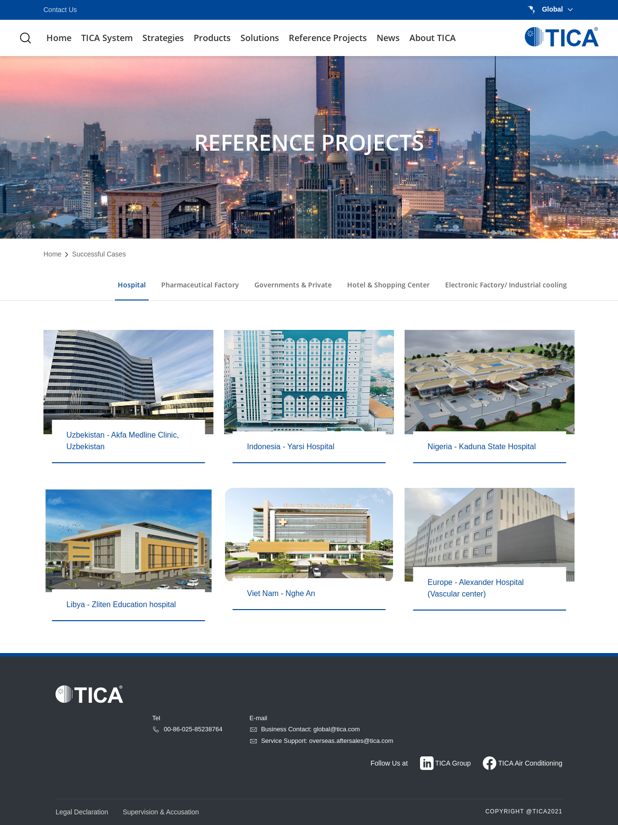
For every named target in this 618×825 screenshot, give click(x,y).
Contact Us (60, 10)
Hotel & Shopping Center (388, 284)
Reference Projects (328, 37)
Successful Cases (99, 254)
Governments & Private (293, 284)
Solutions (259, 37)
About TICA (432, 37)
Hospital (132, 284)
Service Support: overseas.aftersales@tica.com (321, 740)
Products (212, 37)
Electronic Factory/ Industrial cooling (506, 284)
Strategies (163, 37)
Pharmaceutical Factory (200, 284)
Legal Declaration (82, 812)
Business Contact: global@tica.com (305, 729)
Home (58, 37)
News (388, 37)
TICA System (107, 37)
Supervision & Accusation (161, 812)
